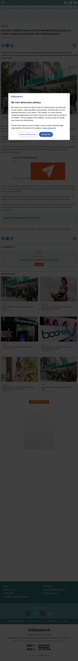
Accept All (46, 134)
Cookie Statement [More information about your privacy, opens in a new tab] (49, 128)
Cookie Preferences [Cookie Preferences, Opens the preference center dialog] (27, 134)
